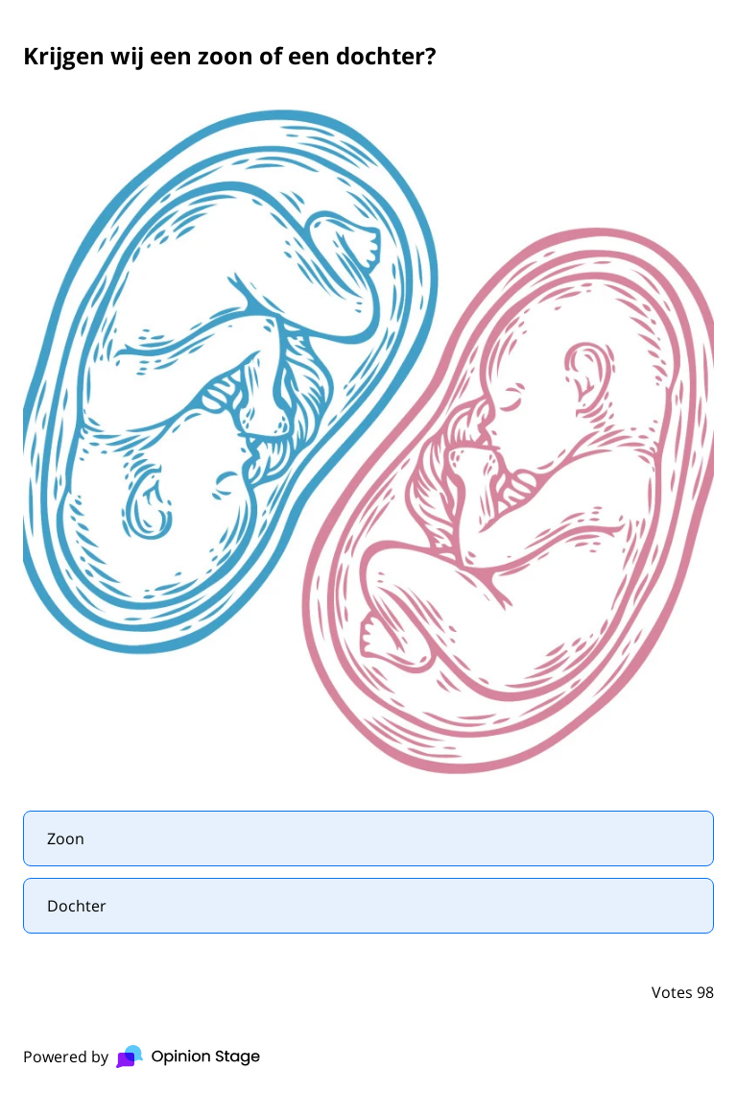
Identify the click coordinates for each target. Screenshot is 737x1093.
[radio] (368, 838)
